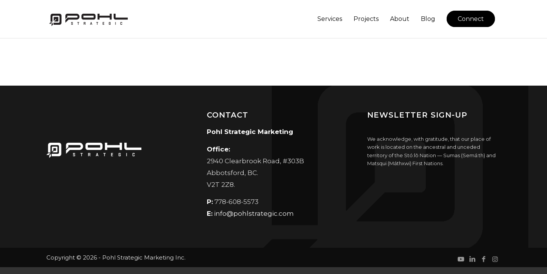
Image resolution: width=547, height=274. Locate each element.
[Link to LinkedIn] (472, 259)
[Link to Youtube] (460, 259)
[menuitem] (330, 19)
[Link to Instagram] (495, 259)
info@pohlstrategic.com (254, 213)
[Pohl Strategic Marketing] (87, 19)
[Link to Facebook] (483, 259)
